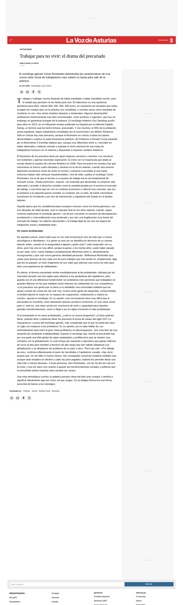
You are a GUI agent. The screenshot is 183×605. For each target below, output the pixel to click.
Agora (139, 601)
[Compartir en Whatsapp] (21, 92)
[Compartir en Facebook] (33, 92)
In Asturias (141, 596)
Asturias (55, 597)
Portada (55, 593)
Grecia (34, 391)
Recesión (55, 391)
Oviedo (55, 602)
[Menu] (11, 40)
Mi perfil (13, 597)
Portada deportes (102, 596)
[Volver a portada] (91, 40)
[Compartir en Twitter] (39, 92)
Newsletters (15, 602)
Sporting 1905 (100, 601)
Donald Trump (44, 391)
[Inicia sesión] (166, 40)
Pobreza (26, 391)
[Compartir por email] (27, 92)
